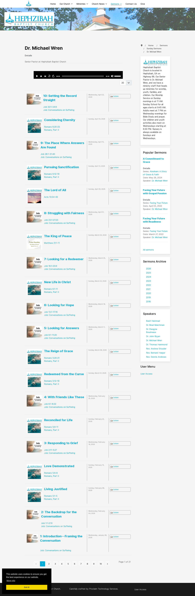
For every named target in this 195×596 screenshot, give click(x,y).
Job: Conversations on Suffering (58, 110)
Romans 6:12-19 (51, 174)
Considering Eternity (59, 120)
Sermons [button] (116, 4)
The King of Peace (58, 236)
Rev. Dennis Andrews (156, 357)
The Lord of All (55, 190)
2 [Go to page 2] (48, 564)
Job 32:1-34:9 (50, 107)
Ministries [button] (82, 4)
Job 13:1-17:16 (51, 312)
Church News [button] (99, 4)
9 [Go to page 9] (93, 564)
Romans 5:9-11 (51, 427)
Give (143, 4)
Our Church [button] (66, 4)
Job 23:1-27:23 (51, 220)
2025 (148, 272)
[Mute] (112, 76)
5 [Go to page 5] (68, 564)
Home (53, 4)
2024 (148, 277)
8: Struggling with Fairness (64, 213)
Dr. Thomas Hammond (156, 344)
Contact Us (131, 4)
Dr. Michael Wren (160, 180)
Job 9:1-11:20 (50, 335)
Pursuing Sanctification (61, 167)
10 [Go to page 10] (101, 564)
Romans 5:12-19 (51, 381)
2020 (148, 293)
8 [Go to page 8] (87, 564)
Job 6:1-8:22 (50, 404)
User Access (146, 373)
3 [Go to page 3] (55, 564)
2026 (148, 268)
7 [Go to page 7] (81, 564)
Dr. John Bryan (153, 336)
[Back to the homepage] (28, 4)
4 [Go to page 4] (61, 564)
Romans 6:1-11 (51, 289)
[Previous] (41, 76)
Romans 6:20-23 (52, 127)
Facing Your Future (159, 203)
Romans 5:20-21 (51, 358)
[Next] (45, 76)
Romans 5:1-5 (50, 496)
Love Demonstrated (59, 466)
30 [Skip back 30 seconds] (49, 76)
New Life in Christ (57, 282)
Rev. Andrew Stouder (156, 348)
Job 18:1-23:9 (50, 266)
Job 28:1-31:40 (48, 154)
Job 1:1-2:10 (46, 523)
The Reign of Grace (58, 351)
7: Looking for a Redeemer (64, 259)
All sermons (148, 249)
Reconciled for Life (58, 420)
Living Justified (55, 489)
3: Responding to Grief (61, 443)
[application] (78, 75)
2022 (148, 285)
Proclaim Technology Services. (103, 589)
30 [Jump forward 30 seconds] (53, 76)
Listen (116, 96)
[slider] (83, 76)
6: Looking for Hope (59, 305)
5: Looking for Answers (61, 328)
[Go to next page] (107, 563)
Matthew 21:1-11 (52, 243)
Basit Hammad (153, 321)
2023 (148, 281)
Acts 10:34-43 (51, 197)
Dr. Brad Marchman (155, 325)
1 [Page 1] (42, 564)
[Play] (37, 76)
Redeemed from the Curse (64, 374)
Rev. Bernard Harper (155, 353)
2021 (148, 289)
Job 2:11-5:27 (50, 450)
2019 (148, 297)
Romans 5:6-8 (51, 473)
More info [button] (11, 581)
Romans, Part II (51, 130)
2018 (148, 301)
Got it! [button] (26, 587)
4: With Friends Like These (64, 397)
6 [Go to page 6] (74, 564)
